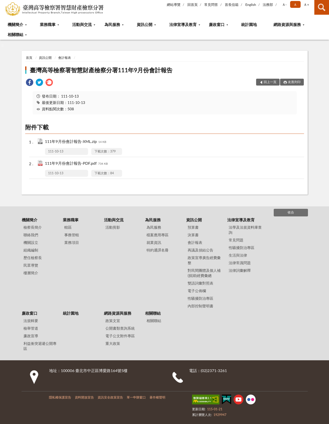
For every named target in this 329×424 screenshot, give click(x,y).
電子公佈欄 (197, 290)
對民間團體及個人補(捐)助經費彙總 (204, 273)
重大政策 (112, 343)
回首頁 (192, 4)
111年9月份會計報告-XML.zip (75, 142)
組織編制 (30, 250)
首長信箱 (231, 4)
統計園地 (249, 24)
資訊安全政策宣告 (110, 397)
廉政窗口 (217, 24)
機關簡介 (15, 24)
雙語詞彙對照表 (200, 283)
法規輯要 (30, 320)
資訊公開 (144, 24)
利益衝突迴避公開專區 (40, 346)
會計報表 (64, 58)
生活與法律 (238, 255)
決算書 (193, 235)
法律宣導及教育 (183, 24)
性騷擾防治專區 (200, 298)
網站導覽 (174, 4)
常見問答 (211, 4)
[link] (29, 83)
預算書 (193, 227)
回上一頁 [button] (270, 82)
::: (4, 4)
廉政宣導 (30, 336)
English (250, 4)
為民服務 (112, 24)
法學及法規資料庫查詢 (245, 230)
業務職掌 (48, 24)
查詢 (321, 7)
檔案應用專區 (158, 235)
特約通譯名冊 (158, 250)
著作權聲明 (157, 397)
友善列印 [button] (294, 82)
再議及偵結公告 (200, 250)
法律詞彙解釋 (240, 270)
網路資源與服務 (287, 24)
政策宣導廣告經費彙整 (204, 260)
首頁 (29, 58)
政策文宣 (112, 320)
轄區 (68, 227)
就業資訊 (154, 242)
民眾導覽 (30, 265)
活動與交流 (82, 24)
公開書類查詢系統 (120, 328)
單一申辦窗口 (136, 397)
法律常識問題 (240, 263)
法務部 (268, 4)
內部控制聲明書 (200, 306)
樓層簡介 (30, 273)
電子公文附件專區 (120, 336)
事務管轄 (71, 235)
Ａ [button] (295, 4)
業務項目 (71, 242)
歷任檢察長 (32, 257)
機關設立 (30, 242)
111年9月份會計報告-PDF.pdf (76, 163)
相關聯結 (15, 34)
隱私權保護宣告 (60, 397)
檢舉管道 (30, 328)
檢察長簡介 (32, 227)
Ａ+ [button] (306, 4)
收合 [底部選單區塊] (291, 212)
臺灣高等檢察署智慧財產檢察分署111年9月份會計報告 (101, 70)
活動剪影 (112, 227)
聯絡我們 (30, 235)
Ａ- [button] (284, 4)
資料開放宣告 (84, 397)
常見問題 (236, 240)
